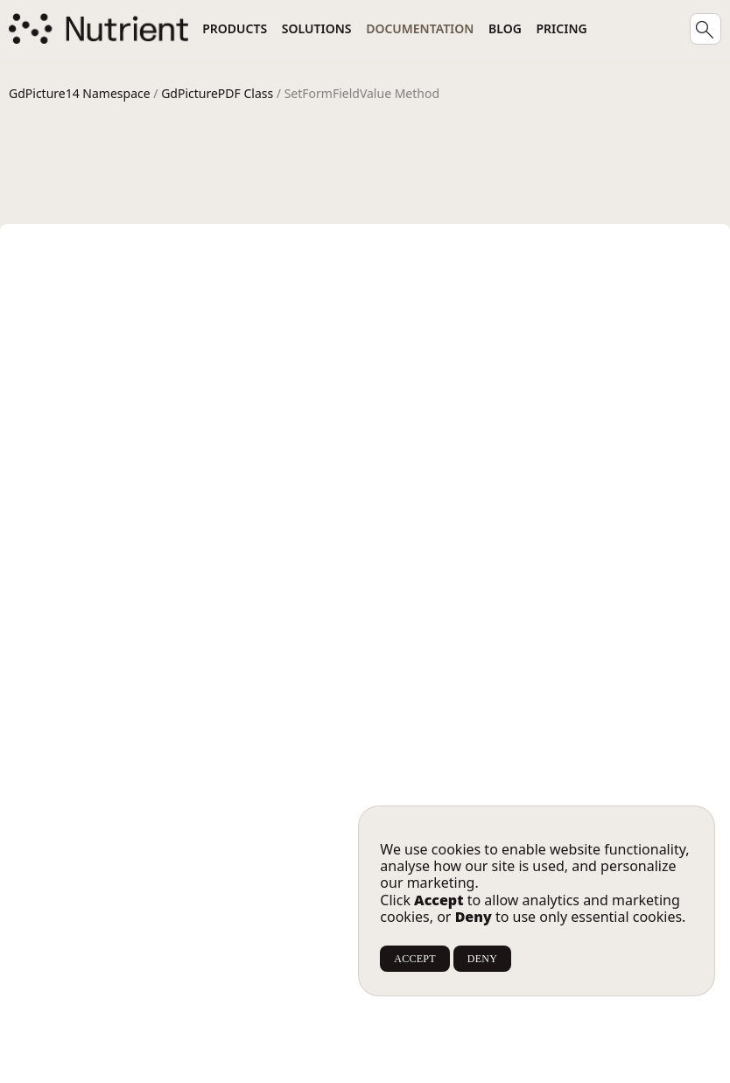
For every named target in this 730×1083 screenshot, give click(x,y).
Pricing (562, 28)
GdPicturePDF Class (217, 93)
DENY (482, 959)
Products (234, 28)
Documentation (420, 28)
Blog (505, 28)
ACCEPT (414, 959)
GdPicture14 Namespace (80, 93)
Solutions (317, 28)
